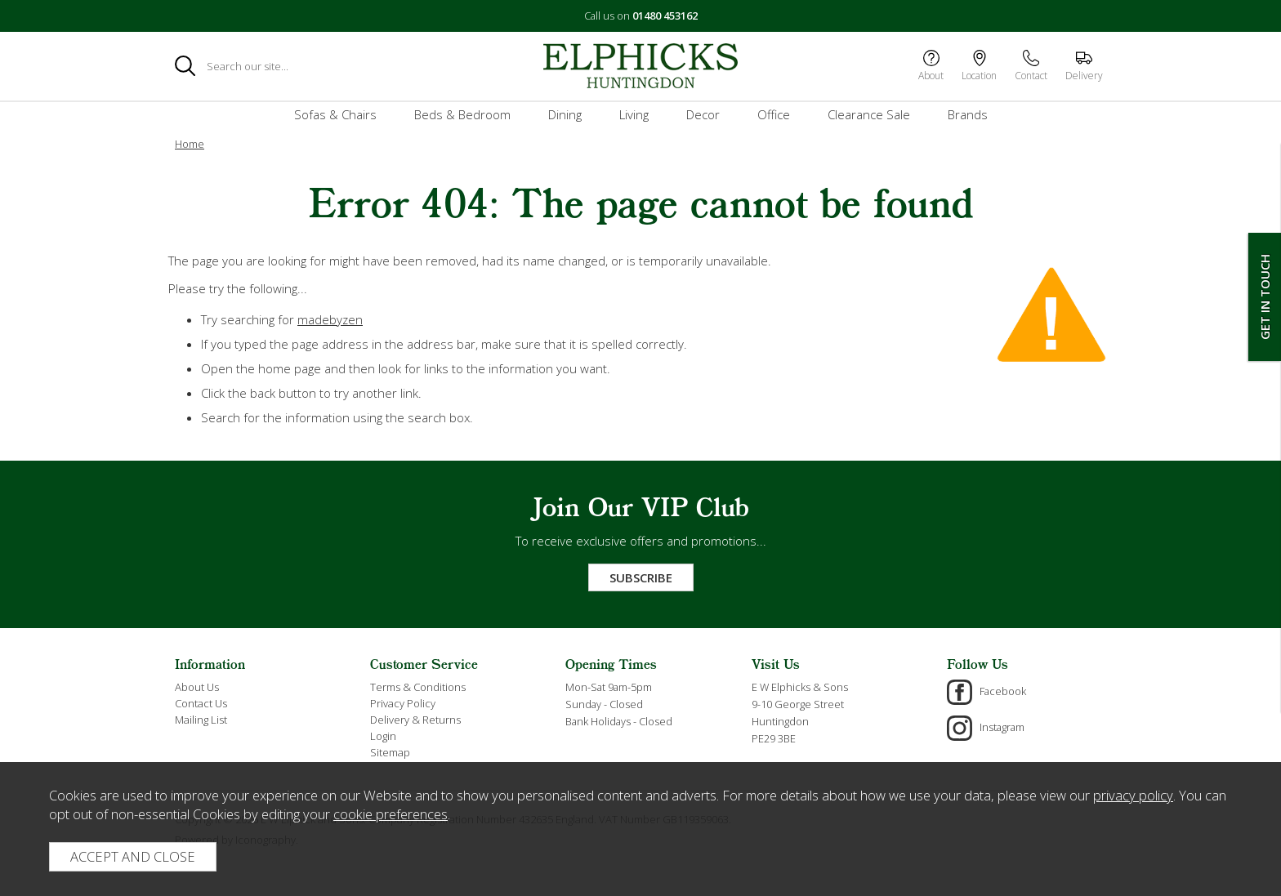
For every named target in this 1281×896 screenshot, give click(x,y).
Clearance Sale (869, 114)
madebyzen (330, 319)
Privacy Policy (402, 703)
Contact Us (201, 703)
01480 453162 (665, 15)
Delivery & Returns (415, 719)
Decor (703, 114)
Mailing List (201, 719)
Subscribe (640, 577)
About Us (197, 687)
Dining (565, 114)
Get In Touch (1264, 297)
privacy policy (1133, 795)
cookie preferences (390, 814)
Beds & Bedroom (462, 114)
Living (634, 114)
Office (773, 114)
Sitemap (390, 752)
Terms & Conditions (418, 687)
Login (383, 736)
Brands (968, 114)
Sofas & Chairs (335, 114)
